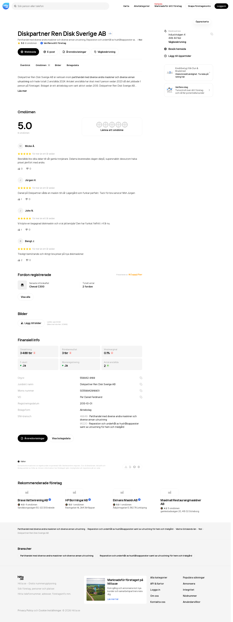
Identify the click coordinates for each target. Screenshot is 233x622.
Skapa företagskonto (199, 6)
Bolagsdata (73, 65)
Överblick (25, 65)
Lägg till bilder (31, 323)
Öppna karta (202, 21)
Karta (126, 6)
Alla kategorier (158, 577)
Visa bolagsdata (61, 438)
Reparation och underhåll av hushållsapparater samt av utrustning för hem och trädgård (129, 39)
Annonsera (189, 583)
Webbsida (28, 51)
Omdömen (43, 65)
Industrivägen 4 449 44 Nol (176, 36)
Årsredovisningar (74, 51)
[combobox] (62, 6)
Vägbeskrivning (104, 51)
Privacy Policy (25, 610)
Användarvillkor (191, 601)
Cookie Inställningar (50, 610)
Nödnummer (190, 595)
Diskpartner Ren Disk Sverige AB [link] (33, 533)
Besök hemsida (177, 48)
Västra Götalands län (186, 529)
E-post (49, 51)
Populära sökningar (194, 577)
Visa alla (25, 296)
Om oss (154, 595)
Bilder (58, 65)
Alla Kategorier (142, 6)
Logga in (221, 6)
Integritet (188, 589)
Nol (140, 39)
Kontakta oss (157, 601)
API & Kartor (157, 583)
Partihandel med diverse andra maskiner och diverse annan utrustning (51, 39)
